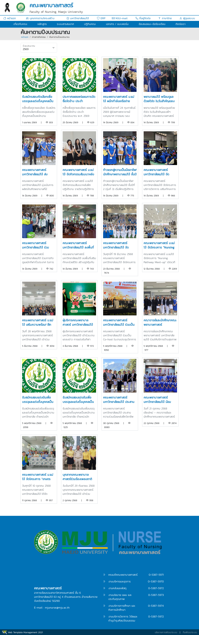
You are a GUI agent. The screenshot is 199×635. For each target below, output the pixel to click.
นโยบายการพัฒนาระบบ (166, 632)
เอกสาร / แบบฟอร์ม (117, 24)
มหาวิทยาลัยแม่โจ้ (78, 18)
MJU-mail (119, 18)
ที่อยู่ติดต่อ (143, 18)
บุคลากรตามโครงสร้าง (40, 18)
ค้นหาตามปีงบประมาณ (59, 37)
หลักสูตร (42, 24)
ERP (101, 18)
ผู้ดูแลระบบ (187, 18)
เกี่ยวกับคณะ (20, 24)
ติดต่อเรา (180, 24)
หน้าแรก (9, 18)
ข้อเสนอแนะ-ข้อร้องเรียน (152, 24)
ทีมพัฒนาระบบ (190, 632)
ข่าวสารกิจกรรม (39, 37)
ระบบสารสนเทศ (65, 24)
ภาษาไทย (165, 18)
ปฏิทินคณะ (90, 24)
